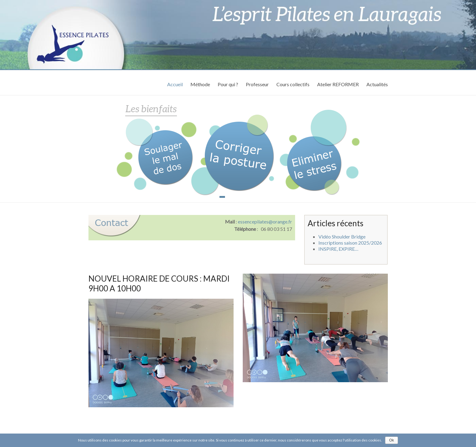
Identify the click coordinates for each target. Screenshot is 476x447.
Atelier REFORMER (338, 84)
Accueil (175, 84)
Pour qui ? (228, 84)
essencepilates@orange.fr (265, 221)
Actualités (377, 84)
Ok (391, 440)
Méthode (200, 84)
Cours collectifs (292, 84)
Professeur (257, 84)
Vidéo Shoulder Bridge (341, 236)
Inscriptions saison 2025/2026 (350, 243)
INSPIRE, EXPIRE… (338, 249)
